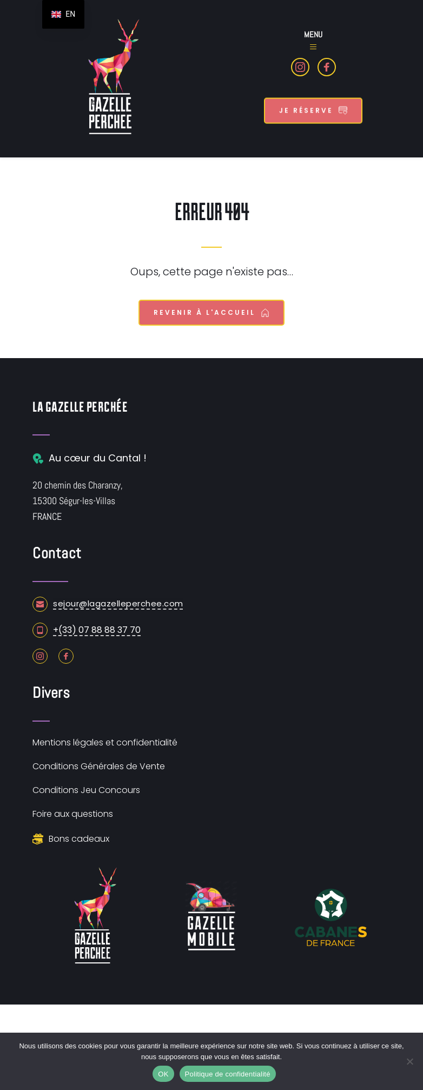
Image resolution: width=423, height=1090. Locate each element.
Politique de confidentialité (227, 1074)
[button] (313, 47)
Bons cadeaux (79, 839)
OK (163, 1074)
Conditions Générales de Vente (98, 766)
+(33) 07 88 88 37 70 (97, 630)
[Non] (409, 1061)
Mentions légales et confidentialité (104, 742)
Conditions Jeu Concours (86, 790)
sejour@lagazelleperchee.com (118, 603)
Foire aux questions (72, 814)
